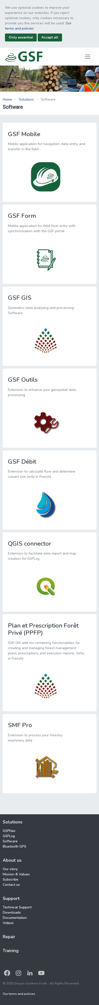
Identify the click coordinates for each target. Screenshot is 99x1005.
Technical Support (17, 907)
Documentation (15, 917)
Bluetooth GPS (14, 846)
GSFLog (9, 836)
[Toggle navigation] (88, 56)
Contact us (11, 884)
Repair (9, 937)
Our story (10, 869)
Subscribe (10, 879)
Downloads (12, 912)
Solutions (26, 99)
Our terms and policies (19, 994)
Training (11, 951)
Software (10, 841)
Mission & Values (16, 874)
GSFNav (9, 830)
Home (7, 99)
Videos (8, 923)
